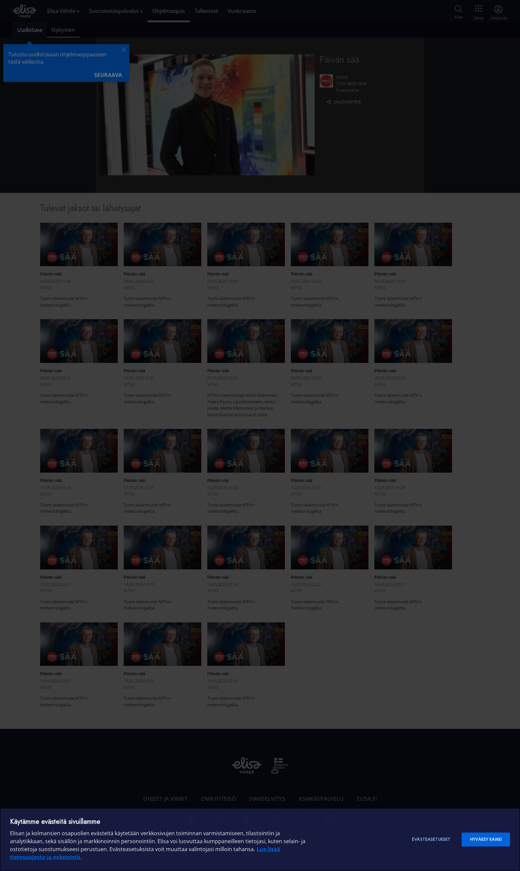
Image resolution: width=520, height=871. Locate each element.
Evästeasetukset (431, 839)
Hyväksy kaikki (486, 839)
